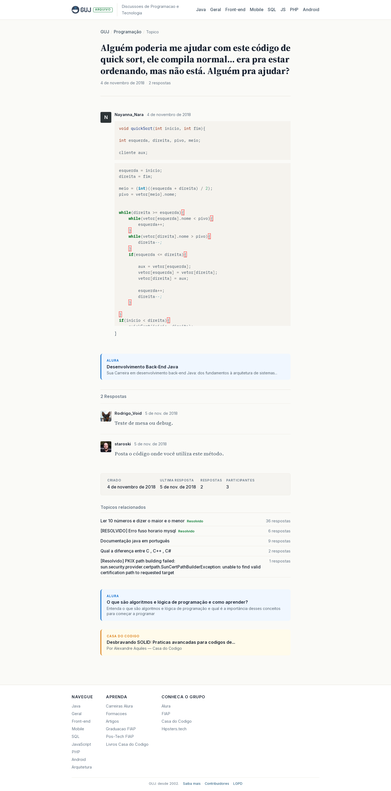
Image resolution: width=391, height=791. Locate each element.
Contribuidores (217, 784)
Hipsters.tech (174, 728)
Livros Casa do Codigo (127, 744)
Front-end (81, 721)
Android (311, 9)
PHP (294, 9)
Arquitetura (82, 767)
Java (201, 9)
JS (283, 9)
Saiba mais (192, 784)
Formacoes (116, 713)
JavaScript (81, 744)
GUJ (104, 31)
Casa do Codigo (177, 721)
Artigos (112, 721)
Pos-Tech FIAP (120, 736)
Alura (166, 706)
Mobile (256, 9)
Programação (127, 31)
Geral (215, 9)
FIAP (166, 713)
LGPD (237, 784)
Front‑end (235, 9)
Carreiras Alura (119, 706)
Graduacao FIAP (121, 728)
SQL (272, 9)
